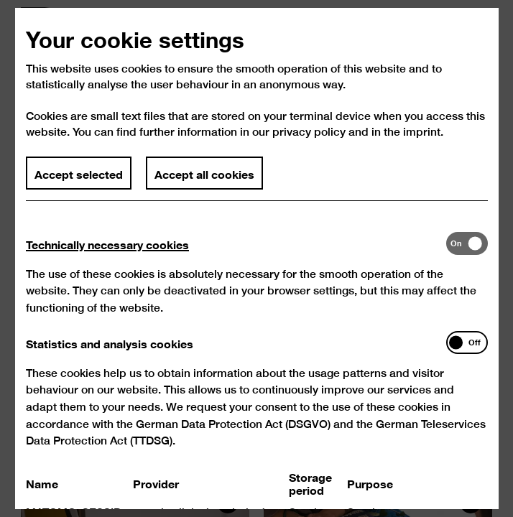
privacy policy (309, 142)
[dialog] (256, 258)
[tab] (235, 253)
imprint (421, 142)
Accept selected (78, 182)
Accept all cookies (204, 182)
